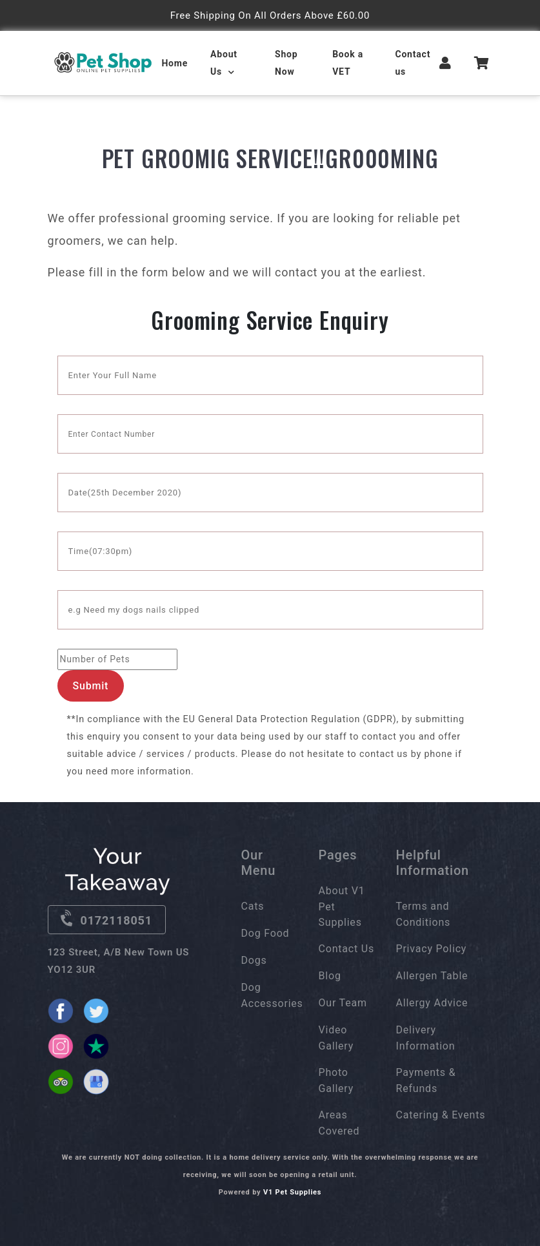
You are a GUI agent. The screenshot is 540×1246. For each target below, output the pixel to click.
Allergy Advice (432, 1003)
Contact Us (347, 949)
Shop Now (286, 63)
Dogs (254, 960)
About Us (223, 63)
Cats (253, 906)
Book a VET (347, 63)
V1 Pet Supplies (292, 1192)
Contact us (412, 63)
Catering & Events (441, 1115)
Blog (330, 976)
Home (174, 63)
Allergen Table (432, 976)
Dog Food (265, 933)
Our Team (343, 1003)
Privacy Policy (431, 949)
